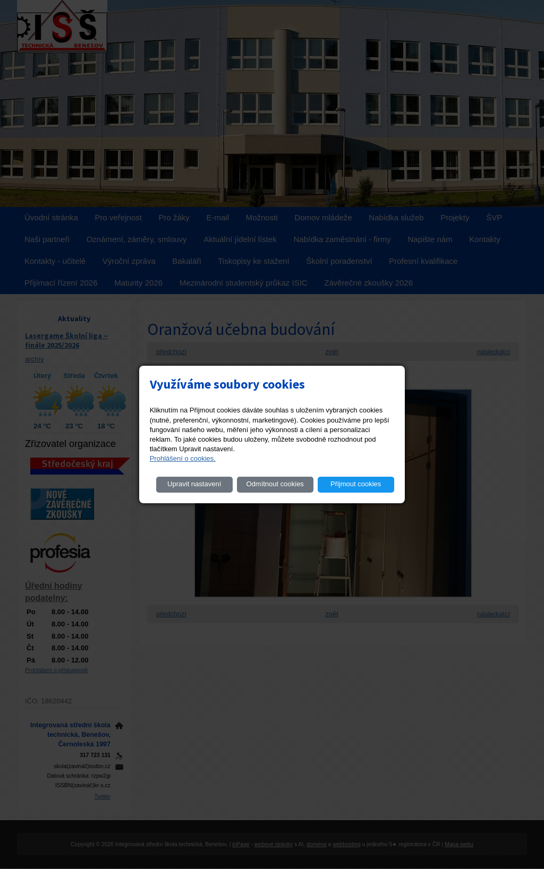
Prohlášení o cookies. (183, 458)
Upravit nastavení (194, 484)
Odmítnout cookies (274, 484)
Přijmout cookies (355, 484)
